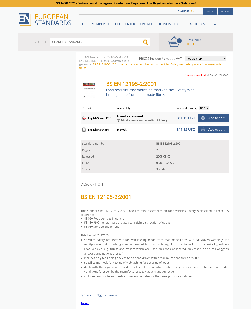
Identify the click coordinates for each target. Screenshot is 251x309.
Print (89, 295)
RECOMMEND (111, 295)
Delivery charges (172, 24)
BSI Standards (93, 57)
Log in (210, 11)
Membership (102, 24)
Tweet (85, 303)
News (213, 24)
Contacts (146, 24)
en (192, 11)
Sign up (225, 11)
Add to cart (216, 118)
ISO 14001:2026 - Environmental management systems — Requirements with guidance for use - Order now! (125, 3)
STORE (83, 24)
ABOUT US (198, 24)
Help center (125, 24)
